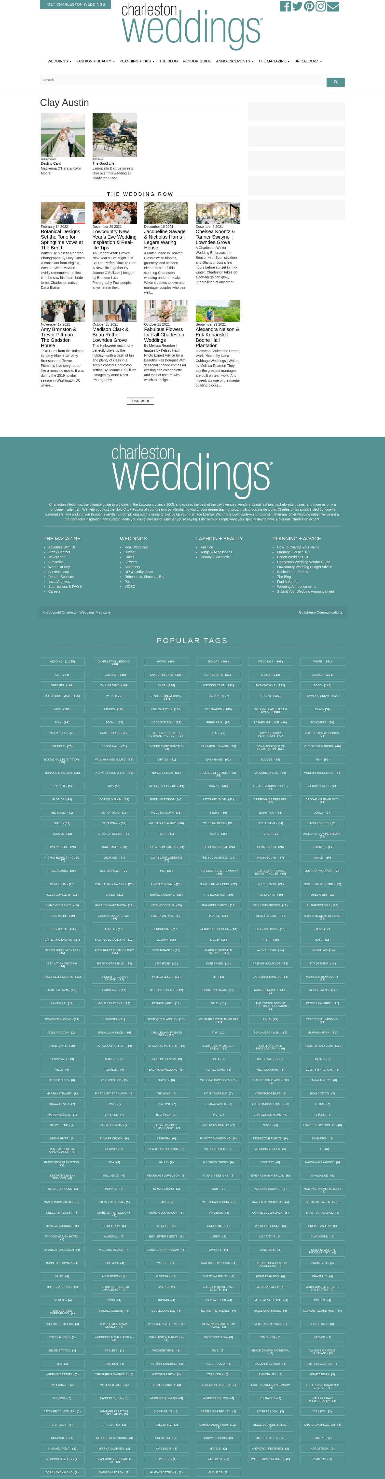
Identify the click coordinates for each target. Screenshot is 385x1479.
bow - (62, 722)
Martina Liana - (62, 990)
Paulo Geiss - (323, 894)
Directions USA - (218, 1337)
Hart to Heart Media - (114, 905)
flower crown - (114, 1138)
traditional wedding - (322, 1020)
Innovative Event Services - (62, 1177)
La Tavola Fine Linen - (166, 1045)
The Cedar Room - (218, 847)
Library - (323, 1059)
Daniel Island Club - (322, 1045)
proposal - (62, 786)
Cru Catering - (166, 709)
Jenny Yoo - (271, 812)
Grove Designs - (218, 1437)
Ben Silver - (271, 1337)
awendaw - (114, 1236)
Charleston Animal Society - (114, 1325)
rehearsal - (218, 722)
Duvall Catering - (166, 894)
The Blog (284, 577)
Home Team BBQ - (270, 1276)
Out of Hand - (114, 812)
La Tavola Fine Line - (114, 1045)
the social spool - (219, 857)
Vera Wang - (114, 823)
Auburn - (323, 1114)
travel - (114, 1104)
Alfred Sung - (218, 1069)
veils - (62, 1069)
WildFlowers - (323, 990)
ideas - (323, 709)
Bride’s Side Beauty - (218, 1411)
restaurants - (166, 950)
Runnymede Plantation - (62, 1163)
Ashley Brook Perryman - (322, 835)
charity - (114, 1149)
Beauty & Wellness (215, 557)
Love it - (114, 929)
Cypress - (62, 1300)
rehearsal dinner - (218, 746)
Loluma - (166, 939)
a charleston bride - (114, 772)
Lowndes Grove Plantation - (270, 734)
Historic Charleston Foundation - (271, 1264)
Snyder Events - (166, 674)
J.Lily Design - (270, 884)
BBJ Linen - (62, 812)
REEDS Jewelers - (62, 894)
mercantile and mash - (322, 1310)
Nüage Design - (166, 772)
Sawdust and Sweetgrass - (62, 1312)
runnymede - (62, 915)
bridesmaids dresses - (271, 801)
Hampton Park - (322, 1032)
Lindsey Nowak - (166, 884)
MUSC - (323, 939)
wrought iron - (166, 1350)
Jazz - (322, 929)
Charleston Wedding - (114, 663)
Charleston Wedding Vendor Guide (303, 562)
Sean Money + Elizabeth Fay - (114, 1460)
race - (167, 1202)
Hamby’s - (323, 1437)
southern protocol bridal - (218, 1047)
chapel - (218, 786)
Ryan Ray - (322, 1459)
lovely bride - (62, 847)
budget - (270, 759)
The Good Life (103, 163)
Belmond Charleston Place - (218, 1325)
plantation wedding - (218, 1138)
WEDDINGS (59, 61)
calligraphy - (114, 685)
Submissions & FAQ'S (65, 587)
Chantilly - (322, 1276)
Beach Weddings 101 (293, 557)
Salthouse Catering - (114, 939)
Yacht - (270, 939)
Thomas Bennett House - (62, 859)
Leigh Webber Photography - (166, 1126)
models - (62, 833)
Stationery (132, 567)
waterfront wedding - (270, 1459)
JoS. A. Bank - (270, 823)
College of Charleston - (218, 774)
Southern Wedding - (218, 884)
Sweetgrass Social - (219, 1202)
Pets (127, 582)
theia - (218, 1059)
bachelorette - (323, 823)
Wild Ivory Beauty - (218, 1125)
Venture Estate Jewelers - (218, 1020)
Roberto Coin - (62, 1032)
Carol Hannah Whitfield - (218, 1426)
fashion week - (166, 1003)
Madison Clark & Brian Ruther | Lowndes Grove (111, 335)
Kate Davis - (166, 1448)
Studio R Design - (114, 833)
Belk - (218, 1003)
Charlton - (62, 1424)
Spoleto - (114, 1350)
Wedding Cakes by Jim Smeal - (270, 710)
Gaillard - (114, 1263)
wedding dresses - (62, 1374)
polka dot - (270, 1398)
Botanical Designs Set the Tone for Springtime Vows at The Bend (62, 239)
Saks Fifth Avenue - (323, 1212)
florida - (62, 799)
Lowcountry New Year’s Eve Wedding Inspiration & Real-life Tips (115, 239)
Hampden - (114, 1363)
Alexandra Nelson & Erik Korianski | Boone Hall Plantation (217, 337)
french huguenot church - (114, 978)
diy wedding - (62, 1125)
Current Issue (58, 572)
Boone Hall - (114, 746)
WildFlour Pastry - (166, 823)
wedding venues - (270, 1149)
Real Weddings (136, 547)
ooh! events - (218, 674)
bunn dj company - (62, 1263)
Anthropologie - (323, 905)
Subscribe (56, 562)
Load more (140, 401)
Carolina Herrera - (271, 976)
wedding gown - (166, 812)
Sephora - (166, 1138)
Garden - (322, 674)
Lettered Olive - (218, 799)
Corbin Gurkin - (114, 799)
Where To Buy (59, 567)
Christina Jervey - (218, 1276)
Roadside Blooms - (62, 1019)
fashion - (219, 695)
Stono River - (62, 1138)
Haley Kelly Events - (62, 976)
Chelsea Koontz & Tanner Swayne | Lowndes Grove (215, 237)
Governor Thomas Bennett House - (270, 872)
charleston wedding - (166, 697)
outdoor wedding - (323, 870)
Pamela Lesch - (166, 976)
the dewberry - (271, 1059)
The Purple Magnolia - (114, 1374)
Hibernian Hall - (166, 915)
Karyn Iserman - (114, 1125)
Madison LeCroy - (114, 1472)
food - (322, 685)
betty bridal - (62, 929)
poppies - (114, 1188)
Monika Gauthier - (114, 1448)
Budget (129, 552)
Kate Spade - (218, 963)
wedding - (62, 661)
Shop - (166, 685)
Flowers (130, 562)
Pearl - (218, 833)
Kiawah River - (62, 1104)
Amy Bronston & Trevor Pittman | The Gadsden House (59, 337)
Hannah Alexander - (322, 1162)
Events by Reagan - (323, 1069)
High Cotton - (322, 1093)
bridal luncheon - (114, 1032)
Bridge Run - (114, 1225)
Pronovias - (166, 929)
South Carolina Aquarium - (270, 1386)
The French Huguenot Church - (323, 1386)
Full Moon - (114, 1175)
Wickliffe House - (270, 1225)
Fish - (323, 759)
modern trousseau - (323, 772)
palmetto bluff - (271, 915)
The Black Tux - (218, 894)
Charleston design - (62, 1249)
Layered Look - (270, 1411)
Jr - (218, 976)
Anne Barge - (114, 847)
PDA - (114, 1162)
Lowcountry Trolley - (322, 1125)
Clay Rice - (218, 1472)
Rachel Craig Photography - (322, 1399)
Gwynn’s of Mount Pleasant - (323, 1352)
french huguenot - (271, 963)
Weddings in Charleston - (114, 1338)
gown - (166, 661)
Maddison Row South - (323, 978)
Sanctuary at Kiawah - (167, 1249)
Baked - (114, 894)
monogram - (62, 884)
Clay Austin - (323, 1236)
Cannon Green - (114, 1398)
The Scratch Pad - (62, 1286)
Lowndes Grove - (323, 695)
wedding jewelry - (62, 1459)
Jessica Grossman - (114, 963)
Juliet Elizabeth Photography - (322, 1251)
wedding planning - (166, 786)
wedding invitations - (166, 1323)
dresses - (62, 685)
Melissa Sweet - (270, 1286)
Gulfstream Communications (320, 612)
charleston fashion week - (166, 1034)
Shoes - (270, 674)
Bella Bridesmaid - (62, 695)
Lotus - (322, 1104)
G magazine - (322, 1175)
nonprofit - (62, 1437)
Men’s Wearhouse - (62, 1225)
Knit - (218, 1188)
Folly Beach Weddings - (166, 859)
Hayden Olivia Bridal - (270, 1202)
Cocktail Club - (218, 1300)
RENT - (166, 833)
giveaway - (166, 1276)
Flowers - (114, 674)
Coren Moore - (62, 1337)
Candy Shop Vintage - (62, 1202)
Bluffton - (166, 1114)
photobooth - (270, 857)
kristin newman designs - (322, 917)
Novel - (270, 1125)
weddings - (270, 661)
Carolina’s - (114, 990)
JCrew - (322, 812)
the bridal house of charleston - (114, 1288)
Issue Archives (59, 582)
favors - (114, 709)
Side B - (218, 939)
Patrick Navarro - (322, 1003)
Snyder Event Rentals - (166, 747)
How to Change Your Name (298, 547)
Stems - (218, 812)
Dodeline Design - (166, 1059)
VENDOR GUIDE (197, 61)
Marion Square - (62, 1114)
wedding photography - (218, 1081)
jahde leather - (270, 1437)
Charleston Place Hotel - (270, 1081)
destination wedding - (62, 965)
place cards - (62, 870)
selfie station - (62, 1350)
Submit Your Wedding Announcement (305, 591)
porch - (271, 833)
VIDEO (129, 587)
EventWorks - (270, 685)
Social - (114, 722)
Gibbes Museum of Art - (62, 951)
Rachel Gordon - (114, 1310)
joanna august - (322, 1080)
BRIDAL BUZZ (308, 61)
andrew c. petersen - (270, 1448)
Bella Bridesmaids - (166, 847)
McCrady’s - (270, 1236)
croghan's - (218, 1225)
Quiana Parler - (219, 1104)
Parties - (166, 759)
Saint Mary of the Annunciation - (62, 1150)
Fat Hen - (322, 1337)
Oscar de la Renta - (323, 1202)
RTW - (218, 1032)
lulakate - (114, 857)
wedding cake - (218, 685)
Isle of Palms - (114, 870)
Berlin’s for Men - (271, 1032)
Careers (54, 591)
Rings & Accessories (216, 552)
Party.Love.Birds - (323, 1363)
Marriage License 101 (293, 552)
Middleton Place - (166, 990)
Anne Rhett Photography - (114, 951)
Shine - (62, 823)
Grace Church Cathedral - (270, 1352)
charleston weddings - (323, 734)
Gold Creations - (114, 1003)
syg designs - (322, 963)
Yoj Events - (270, 894)
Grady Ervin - (322, 1374)
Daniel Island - (114, 733)
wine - (62, 709)
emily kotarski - (271, 929)
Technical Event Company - (218, 872)
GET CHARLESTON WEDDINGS (76, 4)
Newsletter (56, 557)
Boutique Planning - (166, 1019)
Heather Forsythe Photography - (114, 1413)
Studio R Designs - (218, 1175)
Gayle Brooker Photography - (270, 1047)
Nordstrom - (323, 1448)
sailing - (166, 1286)
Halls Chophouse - (270, 1310)
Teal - (322, 1149)
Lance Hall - (322, 1323)
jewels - (166, 1080)
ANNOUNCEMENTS (235, 61)
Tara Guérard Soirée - (270, 991)
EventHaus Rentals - (271, 1323)
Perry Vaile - (62, 1059)
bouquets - (322, 722)
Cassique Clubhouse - (219, 1384)
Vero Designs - (114, 1080)
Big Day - (218, 661)
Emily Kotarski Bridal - (270, 1175)
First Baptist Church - (114, 1093)
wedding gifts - (219, 1149)
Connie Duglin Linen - (270, 1212)
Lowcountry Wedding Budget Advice (304, 567)
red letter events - (166, 1236)
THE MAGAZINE (274, 61)
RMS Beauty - (271, 1374)
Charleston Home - (270, 1114)
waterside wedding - (219, 1263)
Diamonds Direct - (62, 905)
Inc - (166, 870)
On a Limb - (167, 1104)
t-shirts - (322, 1411)
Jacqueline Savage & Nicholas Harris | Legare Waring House (165, 239)
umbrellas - (322, 950)
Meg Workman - (271, 1069)
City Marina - (114, 1424)
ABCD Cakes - (62, 1045)
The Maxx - (166, 1093)
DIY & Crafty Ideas (138, 572)
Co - (62, 674)
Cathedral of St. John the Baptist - (322, 1288)
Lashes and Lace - (270, 722)
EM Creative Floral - (270, 1300)
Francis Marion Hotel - (62, 1238)
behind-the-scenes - (218, 1310)
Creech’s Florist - (62, 1212)
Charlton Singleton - (322, 1424)
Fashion (207, 547)
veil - (219, 733)
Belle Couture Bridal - (270, 1426)
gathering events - (62, 939)
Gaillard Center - (271, 1363)
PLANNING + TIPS (137, 61)
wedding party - (166, 1374)
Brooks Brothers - (62, 1323)
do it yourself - (218, 1093)
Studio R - (62, 746)
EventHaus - (218, 759)
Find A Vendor (288, 582)
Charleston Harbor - (114, 884)
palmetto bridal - (114, 1202)
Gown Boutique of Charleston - (271, 747)
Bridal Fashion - (322, 1225)
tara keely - (218, 1374)
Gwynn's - (218, 1249)
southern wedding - (322, 884)
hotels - (218, 1448)
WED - (114, 695)
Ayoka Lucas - (270, 950)
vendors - (114, 1019)
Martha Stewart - (62, 1093)
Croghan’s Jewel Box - (323, 801)
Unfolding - (166, 1437)
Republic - (114, 1069)
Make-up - (114, 1059)
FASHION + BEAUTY (95, 61)
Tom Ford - (166, 1459)
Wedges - (166, 1263)
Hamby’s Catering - (166, 1472)
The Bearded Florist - (270, 1104)
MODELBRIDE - (166, 1411)
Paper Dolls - (62, 733)
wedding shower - (270, 1188)
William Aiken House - (114, 759)
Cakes (129, 557)
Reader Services (61, 577)
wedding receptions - (114, 1437)
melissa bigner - (114, 1384)
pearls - (218, 915)
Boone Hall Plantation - (62, 761)
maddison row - (166, 722)
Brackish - (323, 847)
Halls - (166, 1162)
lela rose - (166, 963)
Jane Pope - (270, 1249)
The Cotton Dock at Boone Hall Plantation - (271, 1006)
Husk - (62, 1276)
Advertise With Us (62, 547)
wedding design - (114, 1249)
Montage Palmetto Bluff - (323, 1190)
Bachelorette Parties (292, 572)
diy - (114, 786)
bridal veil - (322, 1263)
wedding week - (323, 786)
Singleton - (323, 1138)
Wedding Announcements (296, 587)
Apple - (322, 857)
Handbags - (218, 1212)
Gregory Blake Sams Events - (218, 1288)
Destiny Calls (51, 163)
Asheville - (62, 1003)
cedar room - (270, 847)
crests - (322, 1300)
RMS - (218, 1350)
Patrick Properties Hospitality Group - (166, 734)
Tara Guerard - (166, 1188)
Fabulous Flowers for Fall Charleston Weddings (164, 335)
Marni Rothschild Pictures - (218, 951)
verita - (219, 1236)
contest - (270, 1162)
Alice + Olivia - (218, 1363)
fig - (218, 1114)
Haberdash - (62, 1384)
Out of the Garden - (322, 746)
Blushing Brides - (218, 1162)
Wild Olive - (218, 1459)
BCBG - (114, 1300)
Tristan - (166, 1300)
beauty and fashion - (166, 1149)
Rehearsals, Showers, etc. (144, 577)
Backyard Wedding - (166, 1069)
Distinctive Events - (270, 1138)
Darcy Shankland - (62, 1472)
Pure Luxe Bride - (166, 799)
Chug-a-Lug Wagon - (166, 1212)
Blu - (62, 1363)
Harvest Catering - (166, 1363)
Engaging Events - (218, 905)
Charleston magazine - (166, 1338)
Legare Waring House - (270, 787)
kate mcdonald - (166, 905)
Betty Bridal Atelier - (62, 1411)
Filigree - (166, 1225)
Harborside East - (271, 1093)
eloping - (62, 1398)
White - (322, 661)
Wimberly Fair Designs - (114, 1214)
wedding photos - (218, 1398)
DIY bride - (114, 1114)
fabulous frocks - (270, 905)
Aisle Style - (166, 1424)
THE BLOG (168, 61)
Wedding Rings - (218, 823)
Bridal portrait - (219, 990)
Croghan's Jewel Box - (166, 1175)
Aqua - (270, 1019)
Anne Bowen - (114, 1276)
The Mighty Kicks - (62, 1188)
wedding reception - (218, 929)
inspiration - (218, 709)
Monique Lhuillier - (62, 772)
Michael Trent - (62, 1448)
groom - (270, 695)
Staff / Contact (59, 552)
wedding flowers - (166, 1398)
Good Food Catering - (114, 917)
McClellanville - (166, 1310)
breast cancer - (166, 1384)
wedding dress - (270, 772)
